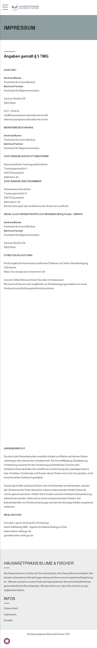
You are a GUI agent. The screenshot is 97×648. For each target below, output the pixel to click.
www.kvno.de (11, 177)
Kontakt (8, 620)
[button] (7, 641)
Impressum (10, 614)
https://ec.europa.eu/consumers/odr (24, 271)
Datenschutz (11, 608)
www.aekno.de (12, 201)
